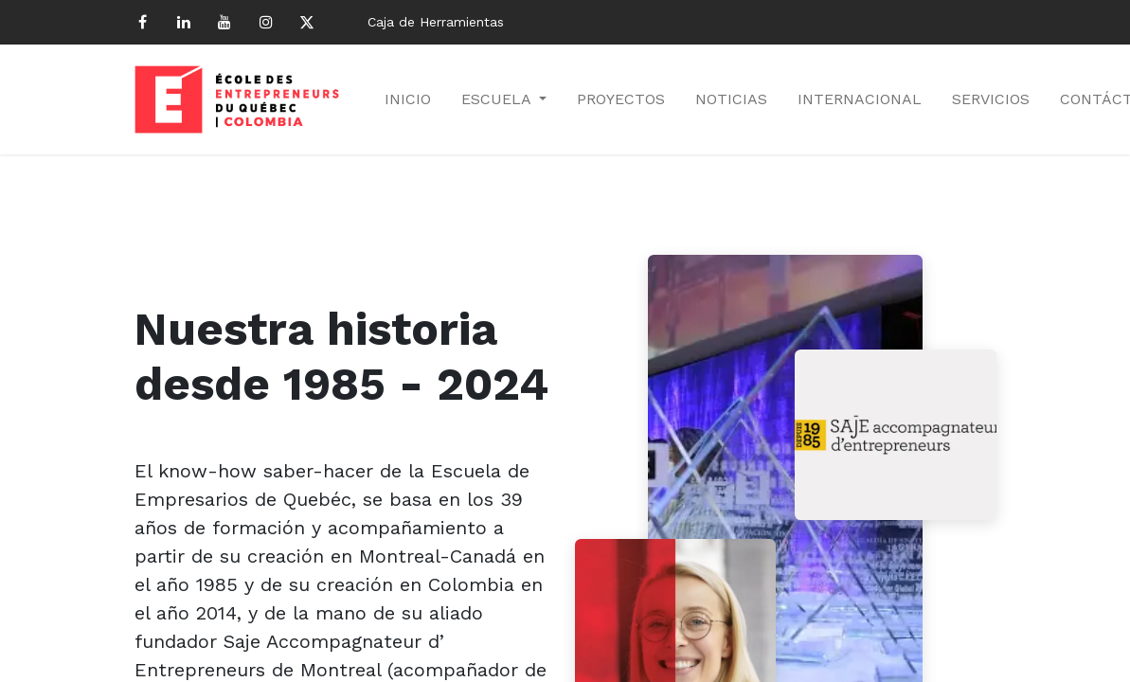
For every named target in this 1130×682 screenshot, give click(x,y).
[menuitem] (407, 99)
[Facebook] (143, 22)
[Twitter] (307, 22)
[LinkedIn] (184, 22)
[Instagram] (266, 22)
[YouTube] (224, 22)
